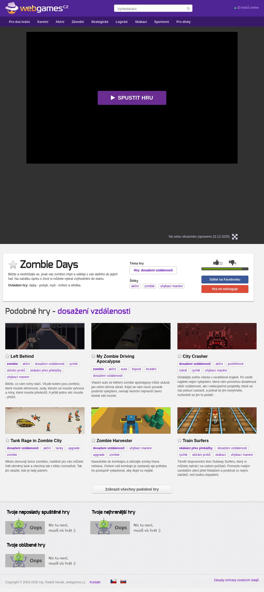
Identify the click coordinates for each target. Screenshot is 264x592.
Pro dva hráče (19, 22)
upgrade (73, 448)
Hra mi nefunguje (225, 289)
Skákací (141, 22)
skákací (220, 455)
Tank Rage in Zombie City (36, 440)
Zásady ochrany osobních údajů (236, 580)
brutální (151, 369)
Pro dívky (183, 22)
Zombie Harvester (114, 440)
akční (26, 364)
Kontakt (95, 582)
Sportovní (161, 22)
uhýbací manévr (18, 377)
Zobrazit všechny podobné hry (132, 489)
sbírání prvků (16, 370)
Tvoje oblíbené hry (26, 545)
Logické (122, 22)
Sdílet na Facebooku (225, 279)
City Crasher (195, 356)
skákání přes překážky (45, 370)
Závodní (78, 22)
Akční (60, 22)
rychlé (73, 364)
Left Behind (22, 356)
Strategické (99, 22)
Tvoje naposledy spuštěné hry (38, 512)
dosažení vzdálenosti (94, 311)
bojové (136, 369)
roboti (183, 370)
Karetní (42, 22)
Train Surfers (196, 440)
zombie (12, 455)
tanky (59, 448)
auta (124, 369)
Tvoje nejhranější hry (113, 512)
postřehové (235, 364)
